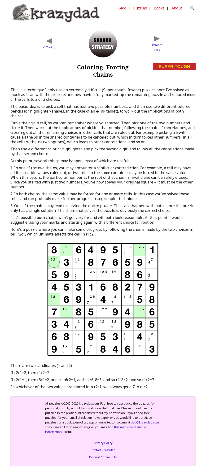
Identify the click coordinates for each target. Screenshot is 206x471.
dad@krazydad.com (145, 422)
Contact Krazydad (103, 450)
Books (159, 8)
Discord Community (103, 457)
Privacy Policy (103, 443)
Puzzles (140, 8)
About (176, 8)
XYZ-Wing (49, 47)
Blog (122, 8)
